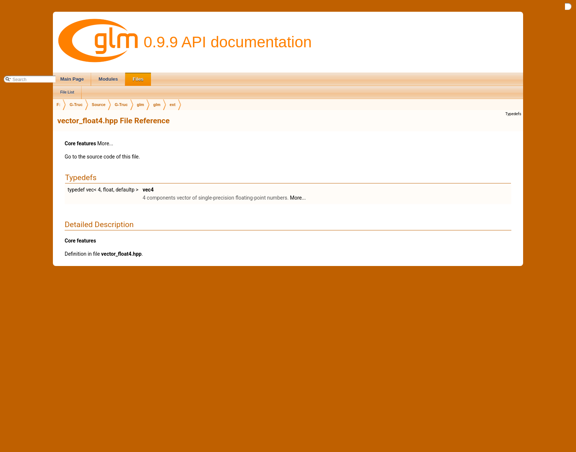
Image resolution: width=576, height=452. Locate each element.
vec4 (148, 190)
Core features (80, 143)
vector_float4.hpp (121, 254)
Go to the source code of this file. (102, 157)
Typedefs (513, 114)
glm (140, 104)
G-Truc (75, 104)
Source (98, 104)
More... (105, 143)
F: (58, 104)
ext (173, 104)
